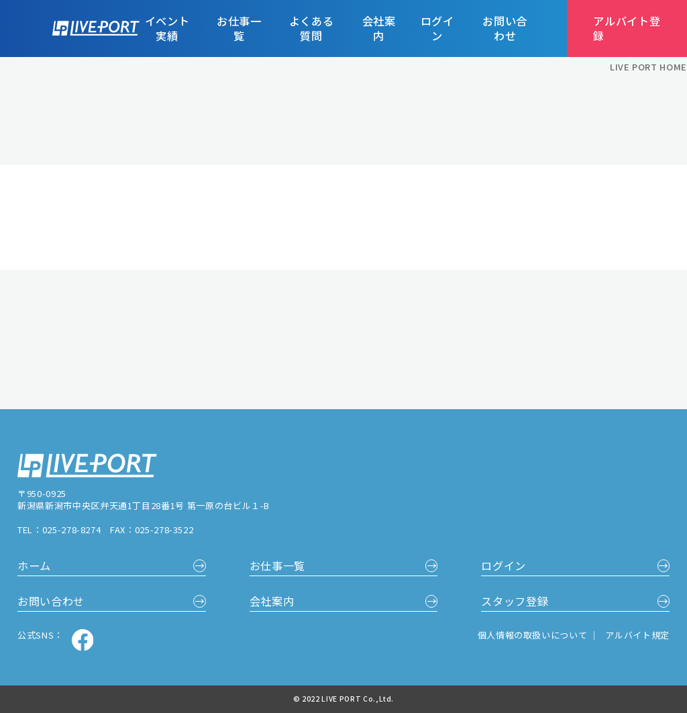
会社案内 (379, 28)
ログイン (437, 28)
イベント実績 (167, 28)
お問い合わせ (504, 28)
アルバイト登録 (626, 28)
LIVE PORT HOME (648, 67)
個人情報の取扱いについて (534, 634)
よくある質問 (311, 28)
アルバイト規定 (637, 634)
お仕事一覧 (239, 28)
